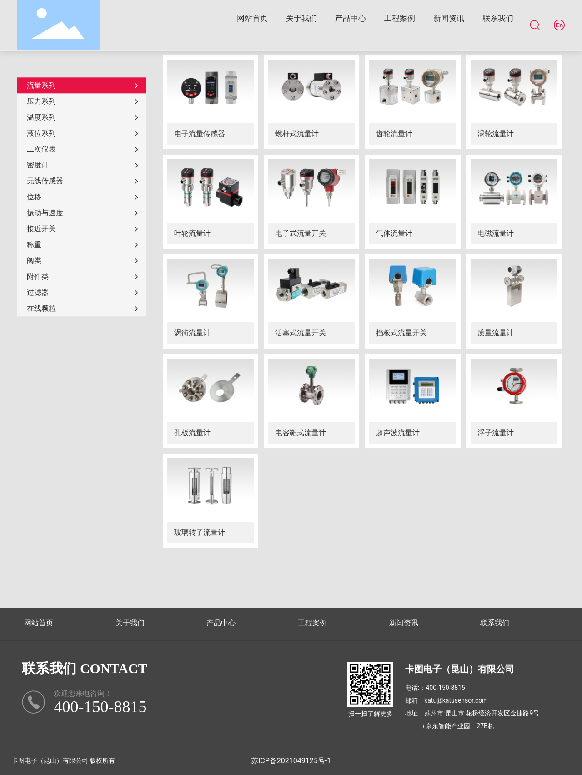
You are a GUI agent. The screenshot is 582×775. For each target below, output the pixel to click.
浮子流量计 (495, 432)
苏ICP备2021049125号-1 (291, 760)
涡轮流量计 (495, 133)
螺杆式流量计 (297, 133)
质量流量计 (495, 333)
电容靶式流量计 (300, 432)
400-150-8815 (445, 687)
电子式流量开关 (300, 233)
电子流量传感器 (199, 133)
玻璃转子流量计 (199, 532)
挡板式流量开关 (401, 333)
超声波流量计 (398, 432)
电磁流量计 (495, 233)
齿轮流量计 (394, 133)
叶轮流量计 (192, 233)
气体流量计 (394, 233)
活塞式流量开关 (300, 333)
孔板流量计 (192, 432)
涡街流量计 (192, 333)
